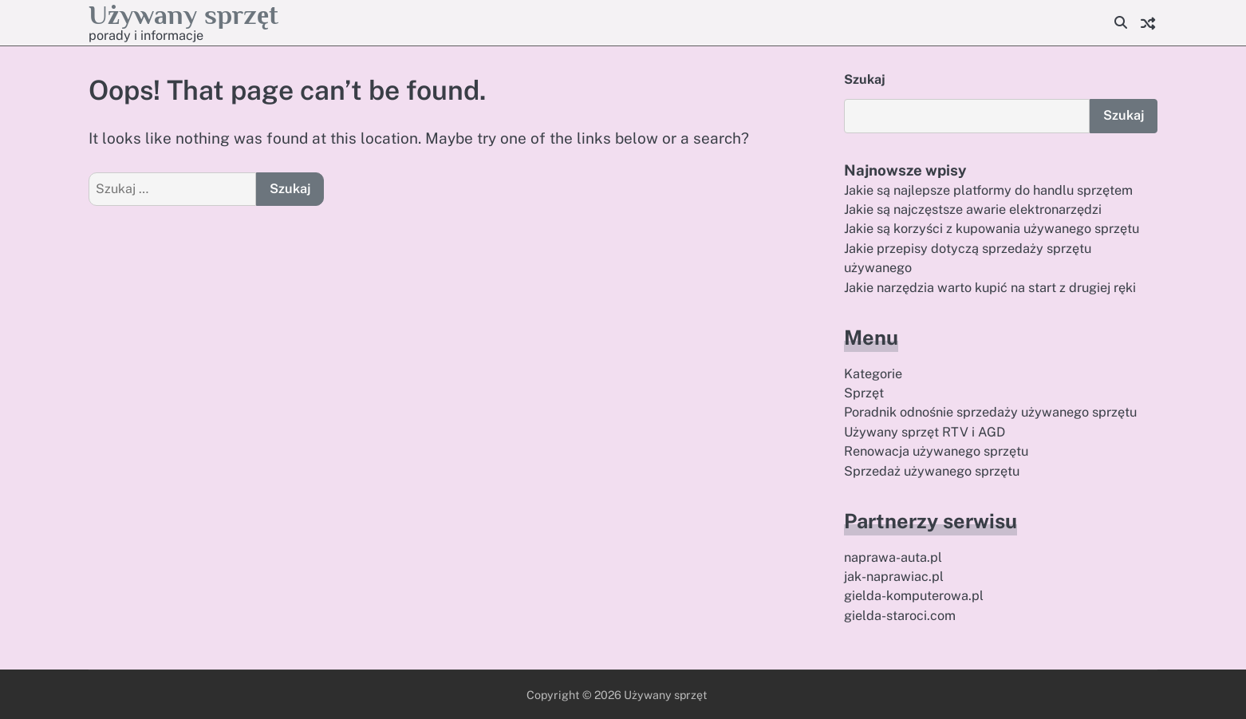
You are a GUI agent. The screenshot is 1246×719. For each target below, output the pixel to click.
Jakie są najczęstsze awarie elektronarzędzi (973, 209)
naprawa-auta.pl (893, 557)
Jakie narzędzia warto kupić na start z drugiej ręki (990, 287)
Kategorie (873, 373)
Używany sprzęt (183, 15)
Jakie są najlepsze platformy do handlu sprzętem (988, 190)
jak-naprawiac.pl (894, 576)
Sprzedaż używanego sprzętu (931, 471)
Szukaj (864, 79)
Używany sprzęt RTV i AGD (924, 432)
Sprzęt (864, 393)
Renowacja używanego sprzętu (936, 451)
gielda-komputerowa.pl (914, 595)
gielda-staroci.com (900, 615)
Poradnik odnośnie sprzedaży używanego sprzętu (990, 412)
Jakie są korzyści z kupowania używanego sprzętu (991, 228)
